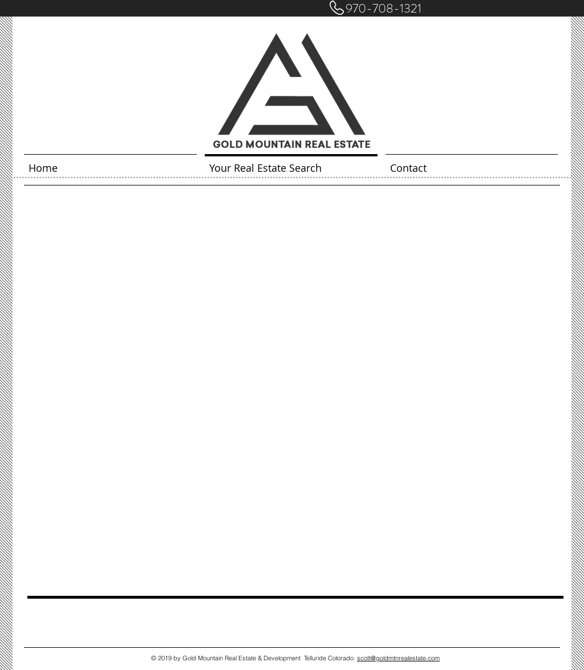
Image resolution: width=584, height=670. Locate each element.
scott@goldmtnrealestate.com (398, 658)
